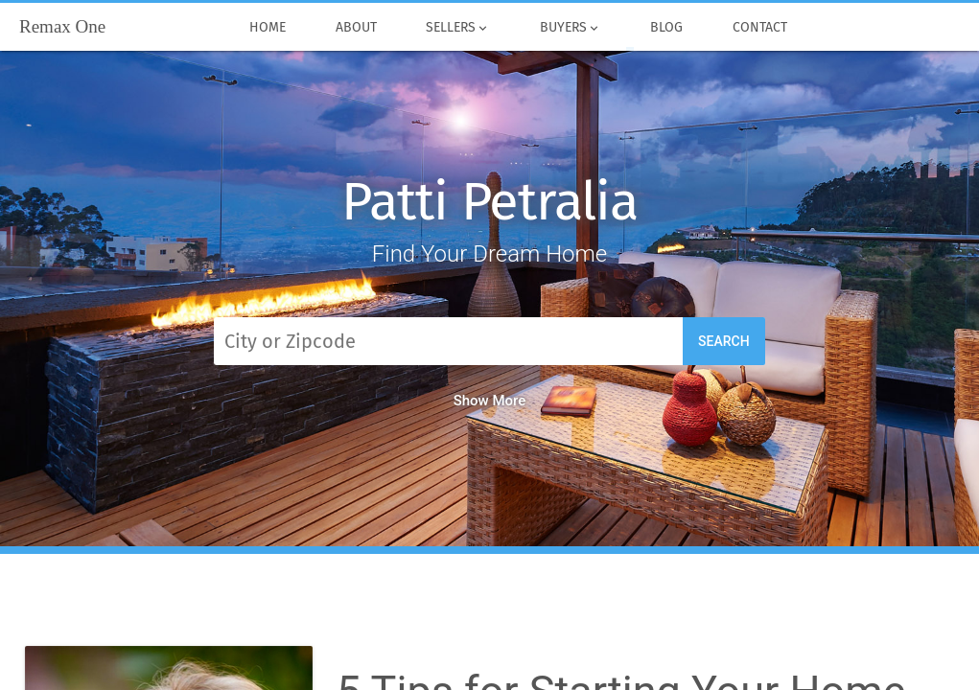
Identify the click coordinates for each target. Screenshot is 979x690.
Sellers (458, 28)
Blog (667, 28)
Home (267, 28)
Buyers (570, 28)
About (356, 28)
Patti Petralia (489, 202)
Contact (760, 28)
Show (490, 401)
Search (724, 341)
